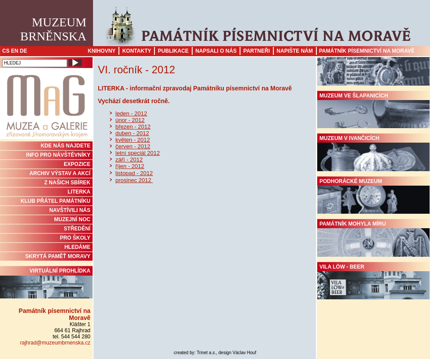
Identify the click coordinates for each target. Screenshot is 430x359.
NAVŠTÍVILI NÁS (69, 210)
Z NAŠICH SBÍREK (67, 183)
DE (23, 51)
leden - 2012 (131, 113)
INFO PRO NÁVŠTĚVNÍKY (58, 155)
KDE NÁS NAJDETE (65, 146)
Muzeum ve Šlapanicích (373, 111)
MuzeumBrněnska (53, 29)
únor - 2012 (130, 120)
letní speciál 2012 (137, 153)
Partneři (257, 51)
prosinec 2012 (134, 180)
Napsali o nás (215, 51)
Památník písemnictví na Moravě (367, 51)
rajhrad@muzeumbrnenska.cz (55, 343)
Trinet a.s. (206, 352)
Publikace (173, 51)
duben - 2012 (132, 133)
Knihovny (101, 51)
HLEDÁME (77, 247)
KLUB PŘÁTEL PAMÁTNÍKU (55, 201)
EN (14, 51)
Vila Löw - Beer (373, 282)
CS (6, 51)
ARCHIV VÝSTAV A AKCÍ (59, 173)
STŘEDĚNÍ (77, 229)
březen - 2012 (132, 126)
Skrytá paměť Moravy (57, 256)
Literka (79, 192)
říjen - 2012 (129, 166)
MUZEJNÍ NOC (72, 219)
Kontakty (136, 51)
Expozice (77, 164)
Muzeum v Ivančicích (373, 153)
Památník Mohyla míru (373, 239)
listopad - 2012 (134, 173)
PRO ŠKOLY (75, 238)
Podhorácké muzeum (373, 196)
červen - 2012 (132, 146)
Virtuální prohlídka (46, 283)
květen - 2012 (132, 139)
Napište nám (294, 51)
